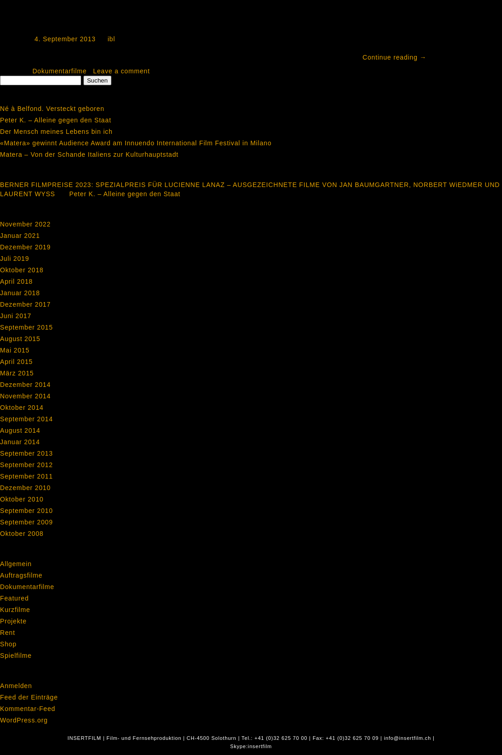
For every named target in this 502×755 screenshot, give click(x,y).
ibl (112, 39)
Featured (14, 598)
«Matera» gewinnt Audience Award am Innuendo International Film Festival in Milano (135, 143)
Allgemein (16, 564)
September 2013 (26, 453)
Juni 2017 (15, 316)
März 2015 (17, 373)
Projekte (13, 621)
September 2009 (26, 522)
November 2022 (25, 224)
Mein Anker (52, 19)
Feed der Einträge (29, 697)
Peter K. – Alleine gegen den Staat (55, 120)
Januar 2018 (20, 293)
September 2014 (26, 419)
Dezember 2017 (25, 304)
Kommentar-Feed (27, 708)
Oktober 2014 (22, 407)
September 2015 (26, 327)
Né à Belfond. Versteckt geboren (52, 108)
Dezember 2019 (25, 247)
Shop (8, 644)
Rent (7, 632)
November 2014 (25, 396)
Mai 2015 (14, 350)
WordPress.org (24, 720)
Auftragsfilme (21, 575)
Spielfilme (16, 655)
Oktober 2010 (22, 499)
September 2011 (26, 476)
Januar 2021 (20, 235)
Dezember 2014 (25, 384)
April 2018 (16, 281)
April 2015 (16, 361)
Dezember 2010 (25, 487)
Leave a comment (121, 71)
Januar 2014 (20, 442)
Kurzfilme (15, 609)
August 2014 (20, 430)
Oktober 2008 (22, 533)
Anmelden (16, 685)
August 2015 (20, 338)
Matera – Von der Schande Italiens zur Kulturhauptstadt (89, 154)
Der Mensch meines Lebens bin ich (56, 131)
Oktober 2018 (22, 270)
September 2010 (26, 510)
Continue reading (395, 57)
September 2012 (26, 464)
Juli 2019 (14, 258)
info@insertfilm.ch (407, 738)
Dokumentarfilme (60, 71)
